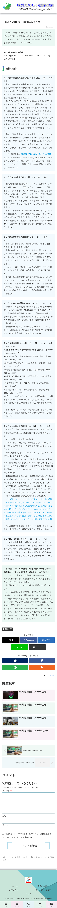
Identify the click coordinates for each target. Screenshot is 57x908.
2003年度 (7, 629)
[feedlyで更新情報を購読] (15, 667)
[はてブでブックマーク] (46, 640)
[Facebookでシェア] (28, 640)
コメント (7, 791)
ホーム (15, 888)
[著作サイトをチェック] (15, 660)
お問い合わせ (14, 892)
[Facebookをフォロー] (42, 660)
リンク (28, 896)
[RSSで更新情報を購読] (42, 667)
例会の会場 (42, 888)
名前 (4, 819)
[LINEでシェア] (19, 647)
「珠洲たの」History (42, 892)
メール (5, 827)
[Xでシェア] (10, 640)
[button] (37, 647)
